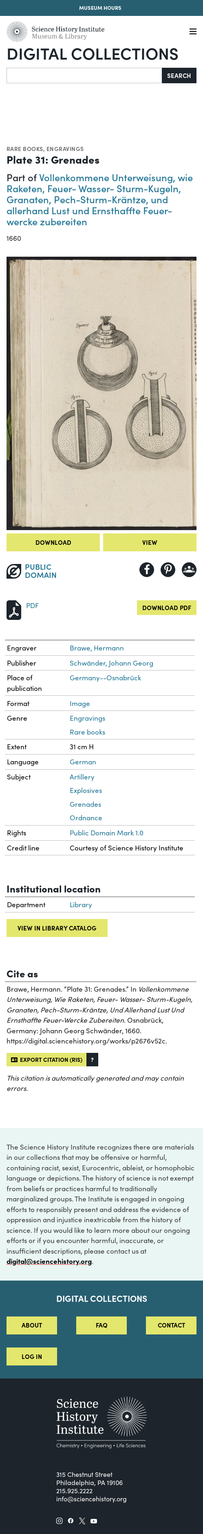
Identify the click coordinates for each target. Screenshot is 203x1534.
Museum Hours (100, 7)
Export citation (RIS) (46, 1059)
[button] (92, 1059)
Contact (171, 1325)
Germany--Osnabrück (105, 677)
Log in (32, 1356)
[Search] (84, 75)
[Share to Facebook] (146, 569)
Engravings (65, 148)
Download (53, 542)
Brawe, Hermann (97, 648)
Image (80, 703)
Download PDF (166, 607)
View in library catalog (57, 928)
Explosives (86, 790)
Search (179, 75)
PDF (32, 605)
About (32, 1325)
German (83, 761)
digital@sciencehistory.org (49, 1261)
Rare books (25, 148)
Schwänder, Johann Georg (111, 663)
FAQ (102, 1325)
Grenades (85, 804)
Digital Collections (93, 52)
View (149, 542)
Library (81, 904)
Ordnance (86, 817)
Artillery (82, 776)
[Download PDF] (14, 609)
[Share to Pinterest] (168, 569)
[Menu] (193, 31)
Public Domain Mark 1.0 (106, 832)
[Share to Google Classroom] (189, 569)
